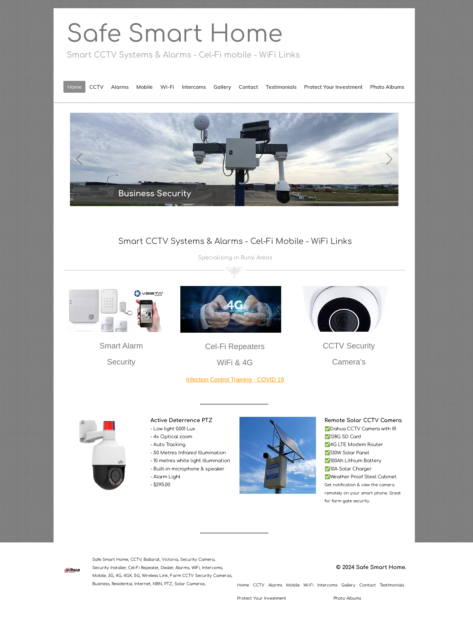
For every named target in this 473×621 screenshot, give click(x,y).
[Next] (389, 159)
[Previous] (79, 159)
